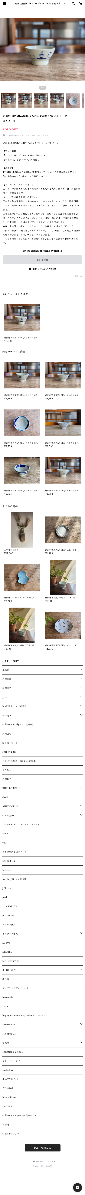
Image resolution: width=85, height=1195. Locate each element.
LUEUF (6, 942)
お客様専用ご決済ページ (14, 852)
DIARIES (7, 952)
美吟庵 (5, 979)
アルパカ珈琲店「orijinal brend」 (19, 761)
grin (4, 697)
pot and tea (8, 861)
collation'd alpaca (12, 1052)
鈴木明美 (6, 679)
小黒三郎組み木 (10, 1079)
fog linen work (10, 961)
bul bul (6, 870)
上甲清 (5, 1124)
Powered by (42, 1166)
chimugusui (8, 815)
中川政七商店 (9, 970)
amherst (7, 1006)
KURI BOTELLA (11, 788)
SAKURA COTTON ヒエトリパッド (21, 824)
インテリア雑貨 (10, 933)
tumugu (6, 715)
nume (5, 833)
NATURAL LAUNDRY (14, 706)
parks (5, 897)
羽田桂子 (6, 688)
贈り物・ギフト (10, 742)
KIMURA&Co (9, 1024)
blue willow (9, 1097)
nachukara (8, 1070)
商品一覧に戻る (42, 1147)
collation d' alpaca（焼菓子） (18, 724)
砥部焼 (5, 670)
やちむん (6, 770)
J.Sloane (6, 888)
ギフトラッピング (11, 1061)
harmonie (7, 997)
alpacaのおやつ (10, 1133)
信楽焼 (5, 1042)
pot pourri (8, 915)
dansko (6, 797)
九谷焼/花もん (9, 1033)
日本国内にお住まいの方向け (42, 268)
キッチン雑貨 (9, 924)
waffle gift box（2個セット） (18, 879)
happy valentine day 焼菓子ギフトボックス (25, 1015)
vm (4, 842)
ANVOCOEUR (10, 806)
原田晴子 (6, 779)
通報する (78, 276)
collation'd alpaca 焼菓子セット (19, 1115)
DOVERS (7, 1106)
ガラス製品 (7, 1088)
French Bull (9, 752)
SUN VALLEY (9, 906)
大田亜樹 (6, 733)
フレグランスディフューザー (16, 988)
